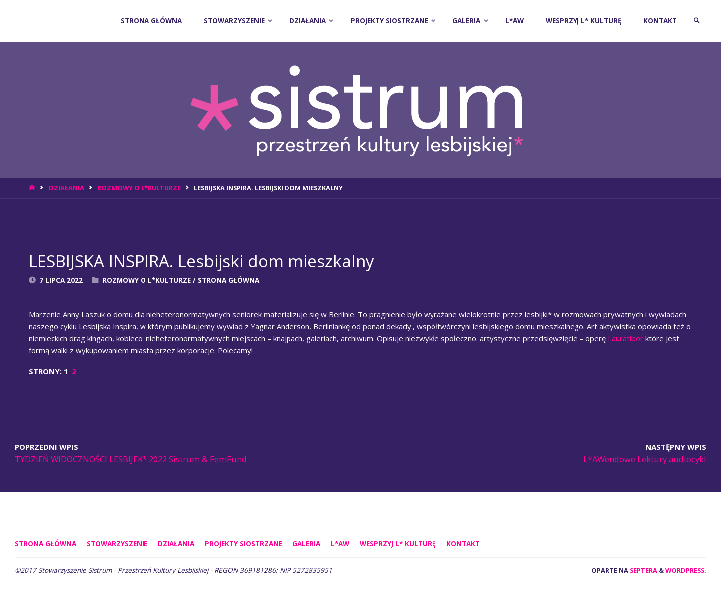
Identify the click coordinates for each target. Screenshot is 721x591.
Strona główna (45, 543)
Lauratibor (625, 338)
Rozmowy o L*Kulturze (139, 187)
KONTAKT (463, 543)
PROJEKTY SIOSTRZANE (243, 543)
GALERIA (306, 543)
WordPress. (685, 570)
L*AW (340, 543)
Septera (642, 570)
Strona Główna (228, 280)
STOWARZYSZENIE (117, 543)
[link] (696, 21)
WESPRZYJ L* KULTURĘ (398, 543)
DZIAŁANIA (66, 187)
